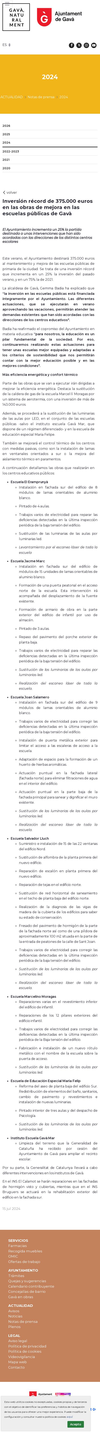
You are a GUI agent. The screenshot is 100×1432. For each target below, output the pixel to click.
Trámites (16, 1276)
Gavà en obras (20, 1297)
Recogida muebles (25, 1251)
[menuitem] (50, 126)
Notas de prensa (23, 1322)
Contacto (16, 1367)
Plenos (14, 1327)
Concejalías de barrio (27, 1291)
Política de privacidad (27, 1346)
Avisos (13, 1311)
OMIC (13, 1256)
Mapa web (17, 1362)
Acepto (75, 1424)
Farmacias (17, 1246)
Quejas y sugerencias (27, 1281)
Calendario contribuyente (31, 1286)
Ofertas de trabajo (24, 1262)
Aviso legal (17, 1341)
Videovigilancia (21, 1357)
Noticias (15, 1316)
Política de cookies (24, 1351)
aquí (70, 1416)
